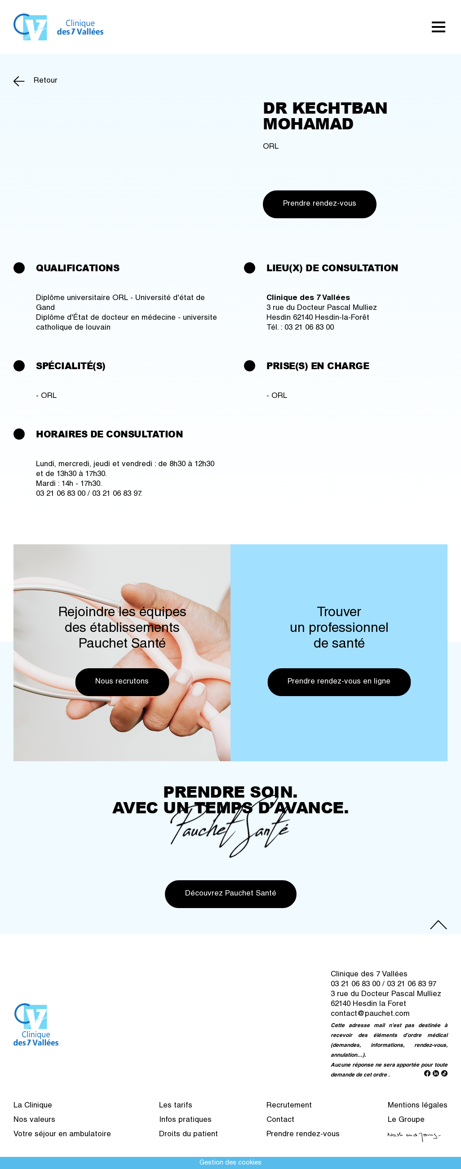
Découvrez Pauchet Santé (230, 894)
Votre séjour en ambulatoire (62, 1134)
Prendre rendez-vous (319, 204)
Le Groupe (406, 1120)
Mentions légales (418, 1106)
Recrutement (289, 1106)
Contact (280, 1120)
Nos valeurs (34, 1120)
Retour (46, 81)
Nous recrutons (122, 682)
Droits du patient (188, 1134)
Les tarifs (175, 1106)
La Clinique (32, 1106)
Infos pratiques (185, 1120)
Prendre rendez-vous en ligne (339, 682)
